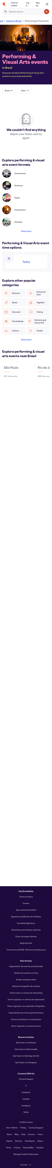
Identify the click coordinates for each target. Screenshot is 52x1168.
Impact (9, 1141)
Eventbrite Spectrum (26, 923)
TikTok (26, 1112)
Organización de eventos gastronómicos (26, 1012)
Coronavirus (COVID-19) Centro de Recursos (26, 949)
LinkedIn (26, 1099)
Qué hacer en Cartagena (26, 1062)
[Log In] (27, 4)
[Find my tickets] (15, 4)
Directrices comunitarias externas (26, 929)
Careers (31, 1134)
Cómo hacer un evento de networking (26, 992)
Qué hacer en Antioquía (26, 1042)
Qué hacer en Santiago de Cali (26, 1055)
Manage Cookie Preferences (26, 1154)
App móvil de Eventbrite (26, 910)
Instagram (26, 1105)
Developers (30, 1141)
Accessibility (28, 1147)
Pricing (23, 1127)
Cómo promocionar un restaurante (26, 1019)
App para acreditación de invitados (26, 916)
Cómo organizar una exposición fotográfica (26, 1006)
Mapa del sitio (26, 943)
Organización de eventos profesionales (26, 966)
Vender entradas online (26, 979)
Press (40, 1134)
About (9, 1134)
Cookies (39, 1147)
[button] (9, 90)
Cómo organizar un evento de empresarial (26, 999)
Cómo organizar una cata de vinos (26, 1026)
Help (23, 1134)
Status (40, 1141)
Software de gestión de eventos (26, 986)
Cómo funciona (26, 896)
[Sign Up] (38, 4)
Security (18, 1141)
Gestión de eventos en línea (26, 973)
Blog (16, 1134)
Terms (8, 1147)
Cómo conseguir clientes (26, 936)
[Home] (4, 4)
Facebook (26, 1092)
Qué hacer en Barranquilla (26, 1049)
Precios (26, 903)
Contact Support (26, 1079)
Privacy (17, 1147)
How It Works (12, 1127)
